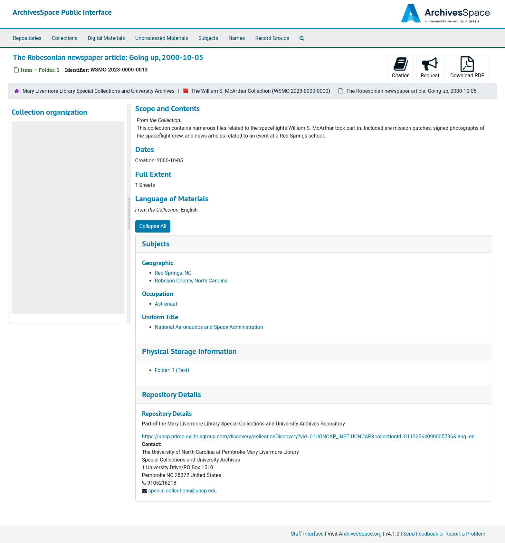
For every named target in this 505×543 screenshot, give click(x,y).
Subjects (208, 38)
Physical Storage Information (189, 351)
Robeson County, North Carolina (191, 281)
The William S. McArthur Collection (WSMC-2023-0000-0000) (260, 91)
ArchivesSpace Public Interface (62, 12)
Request (430, 67)
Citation (401, 67)
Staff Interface (307, 534)
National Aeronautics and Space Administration (209, 327)
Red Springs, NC (173, 273)
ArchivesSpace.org (360, 534)
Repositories (27, 38)
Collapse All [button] (153, 226)
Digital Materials (106, 38)
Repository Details (171, 394)
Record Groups (272, 38)
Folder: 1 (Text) (172, 370)
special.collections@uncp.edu (182, 491)
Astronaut (166, 304)
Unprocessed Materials (161, 38)
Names (237, 38)
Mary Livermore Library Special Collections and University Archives (99, 91)
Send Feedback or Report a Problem (444, 534)
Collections (65, 38)
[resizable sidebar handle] (129, 213)
